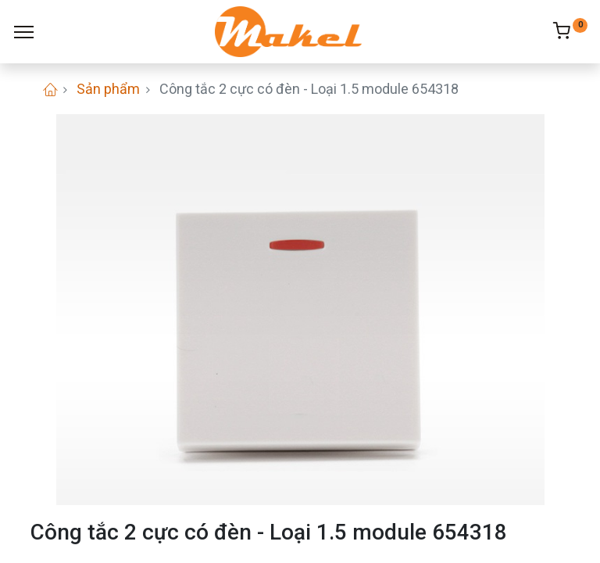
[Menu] (23, 32)
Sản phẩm (108, 89)
